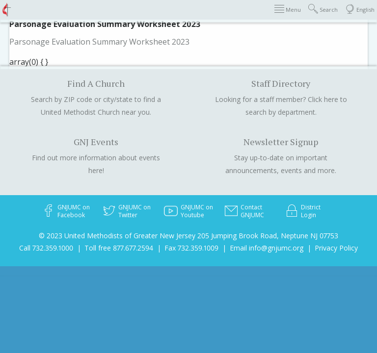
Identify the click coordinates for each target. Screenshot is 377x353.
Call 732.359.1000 (46, 247)
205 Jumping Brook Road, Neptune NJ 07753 (267, 235)
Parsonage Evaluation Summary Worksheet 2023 (99, 41)
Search (323, 9)
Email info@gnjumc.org (266, 247)
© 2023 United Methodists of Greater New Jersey (117, 235)
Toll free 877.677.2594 (118, 247)
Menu (287, 9)
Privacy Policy (336, 247)
